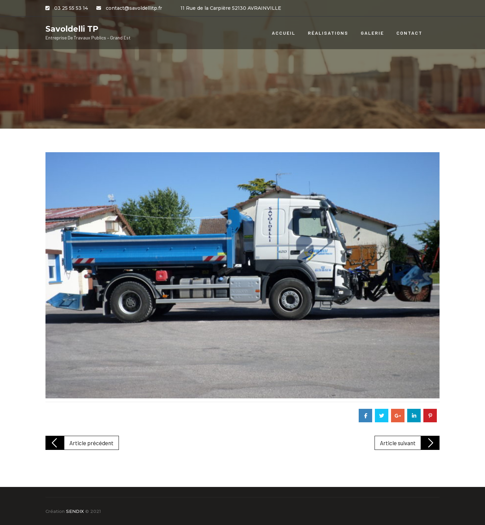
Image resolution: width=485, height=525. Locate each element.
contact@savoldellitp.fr (134, 8)
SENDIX (75, 511)
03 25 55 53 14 (71, 8)
